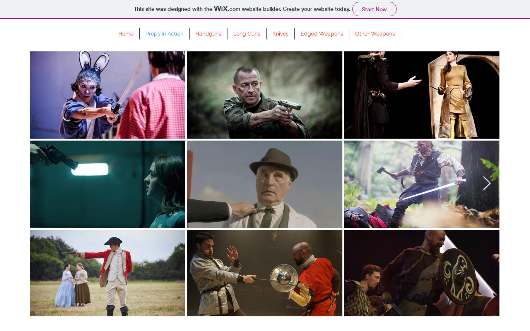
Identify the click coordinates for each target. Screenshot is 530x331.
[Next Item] (486, 183)
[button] (208, 33)
